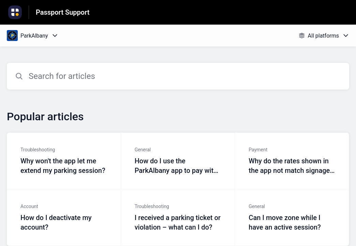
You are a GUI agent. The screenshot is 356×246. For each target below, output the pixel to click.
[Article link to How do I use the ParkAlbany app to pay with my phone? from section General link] (178, 161)
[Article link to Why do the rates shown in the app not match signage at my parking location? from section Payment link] (292, 161)
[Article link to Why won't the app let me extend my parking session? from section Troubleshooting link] (64, 161)
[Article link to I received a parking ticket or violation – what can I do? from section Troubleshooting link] (178, 217)
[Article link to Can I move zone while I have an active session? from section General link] (292, 217)
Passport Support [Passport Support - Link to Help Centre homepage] (63, 12)
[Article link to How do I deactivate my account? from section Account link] (64, 217)
